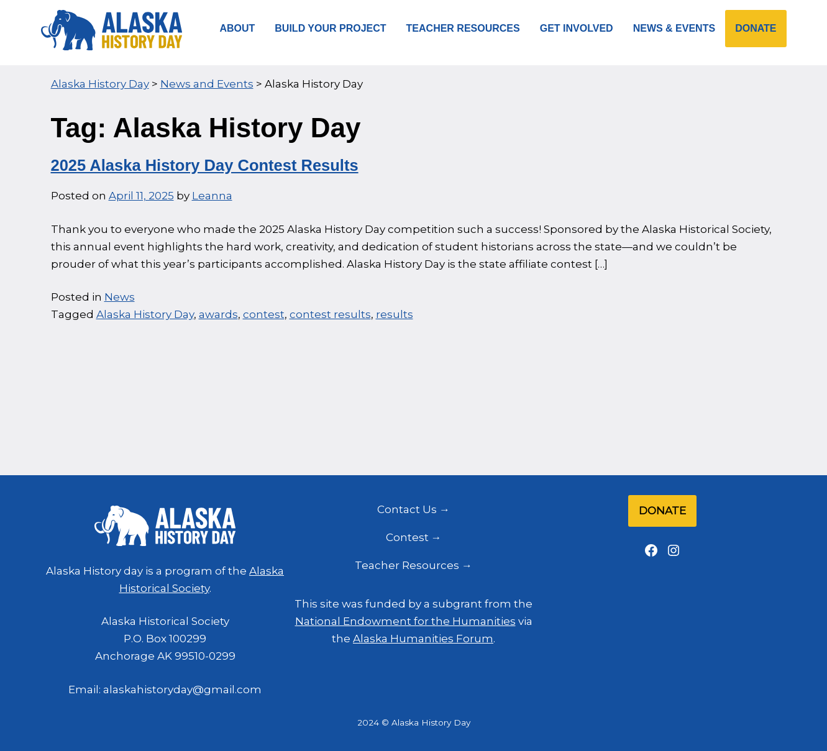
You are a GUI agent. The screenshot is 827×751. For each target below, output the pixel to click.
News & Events (674, 28)
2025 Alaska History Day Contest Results (205, 165)
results (394, 314)
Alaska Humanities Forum (423, 638)
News (119, 297)
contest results (330, 314)
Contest (407, 537)
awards (218, 314)
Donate (755, 28)
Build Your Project (330, 28)
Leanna (212, 195)
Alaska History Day (145, 314)
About (237, 28)
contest (264, 314)
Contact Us (407, 509)
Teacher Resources (463, 28)
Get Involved (576, 28)
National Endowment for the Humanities (405, 621)
